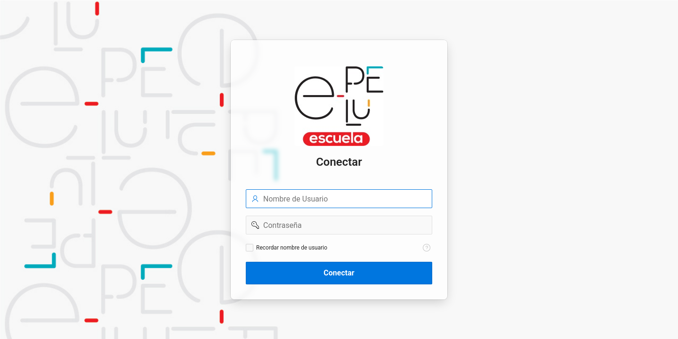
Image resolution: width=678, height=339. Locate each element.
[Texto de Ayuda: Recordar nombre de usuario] (426, 247)
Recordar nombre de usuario (291, 247)
